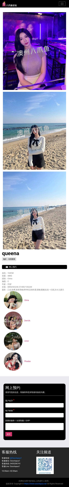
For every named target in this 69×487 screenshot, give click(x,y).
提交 (9, 434)
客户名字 (9, 401)
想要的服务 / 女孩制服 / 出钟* (17, 420)
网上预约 (11, 267)
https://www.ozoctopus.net (35, 484)
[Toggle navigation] (62, 4)
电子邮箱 (9, 411)
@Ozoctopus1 (16, 458)
